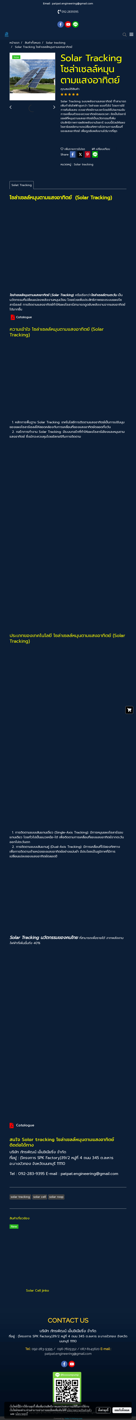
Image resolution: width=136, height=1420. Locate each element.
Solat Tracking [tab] (22, 185)
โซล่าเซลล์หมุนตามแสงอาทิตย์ (82, 635)
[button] (123, 35)
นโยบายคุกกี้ (21, 1413)
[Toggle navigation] (131, 35)
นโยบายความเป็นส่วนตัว (79, 1410)
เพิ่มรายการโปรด (73, 149)
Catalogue (24, 317)
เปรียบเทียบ (101, 149)
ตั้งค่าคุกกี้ (103, 1410)
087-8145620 (90, 1349)
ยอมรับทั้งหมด (122, 1410)
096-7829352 (66, 1349)
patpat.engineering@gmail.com (72, 3)
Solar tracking (83, 164)
